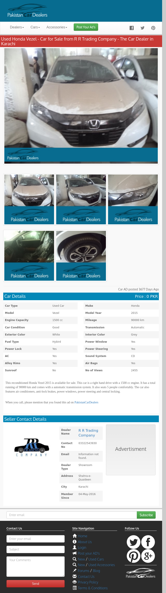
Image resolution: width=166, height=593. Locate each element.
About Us (85, 542)
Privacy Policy (88, 582)
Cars (35, 27)
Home (82, 536)
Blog (96, 571)
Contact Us (86, 576)
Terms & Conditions (93, 588)
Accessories (56, 27)
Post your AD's (89, 553)
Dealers (17, 27)
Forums (83, 571)
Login (82, 547)
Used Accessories (101, 565)
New (81, 559)
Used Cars (96, 559)
